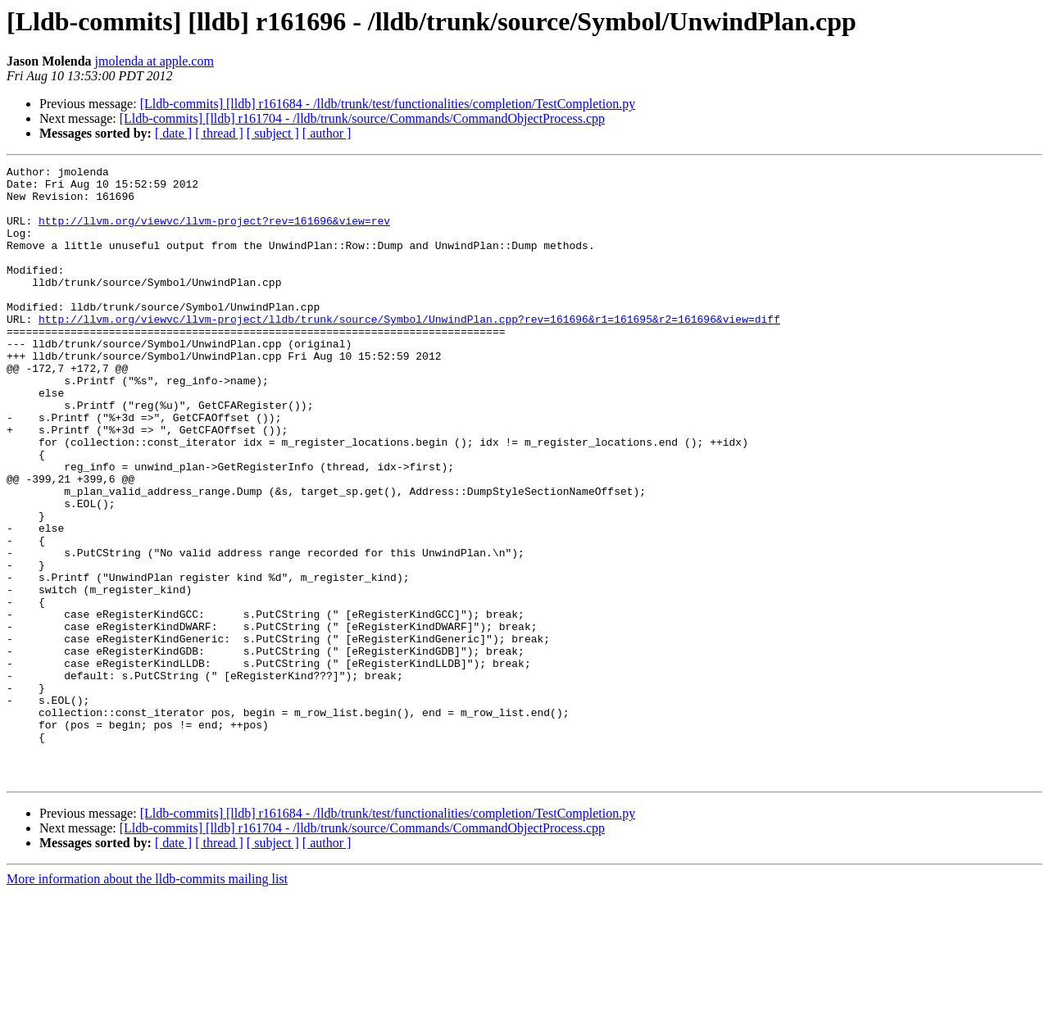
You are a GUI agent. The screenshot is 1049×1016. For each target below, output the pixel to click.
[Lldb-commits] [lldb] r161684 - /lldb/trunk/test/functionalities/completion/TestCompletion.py (388, 104)
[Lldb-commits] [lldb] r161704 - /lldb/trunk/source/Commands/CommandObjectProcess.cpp (362, 118)
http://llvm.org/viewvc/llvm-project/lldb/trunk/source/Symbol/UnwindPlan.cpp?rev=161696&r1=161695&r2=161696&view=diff (409, 350)
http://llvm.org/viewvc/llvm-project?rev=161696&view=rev (214, 232)
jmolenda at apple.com (154, 61)
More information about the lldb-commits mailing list (147, 1002)
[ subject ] (273, 133)
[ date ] (173, 133)
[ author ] (327, 133)
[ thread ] (219, 133)
